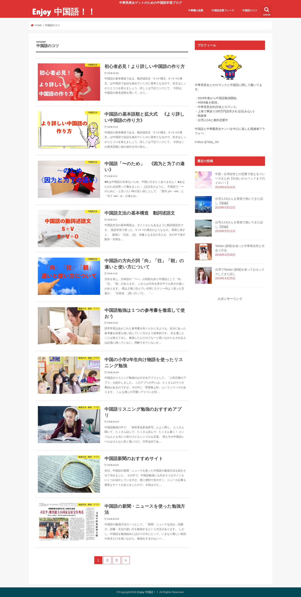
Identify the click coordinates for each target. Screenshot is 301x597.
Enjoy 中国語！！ (64, 11)
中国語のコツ (249, 10)
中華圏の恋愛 (195, 10)
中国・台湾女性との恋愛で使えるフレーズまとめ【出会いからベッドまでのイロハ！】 (240, 178)
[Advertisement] (230, 364)
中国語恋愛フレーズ (223, 10)
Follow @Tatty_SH (207, 142)
